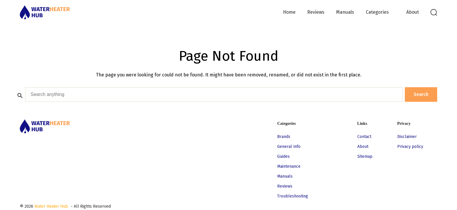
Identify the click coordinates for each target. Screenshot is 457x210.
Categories (377, 12)
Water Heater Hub (51, 206)
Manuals (345, 12)
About (412, 12)
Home (289, 12)
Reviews (315, 12)
